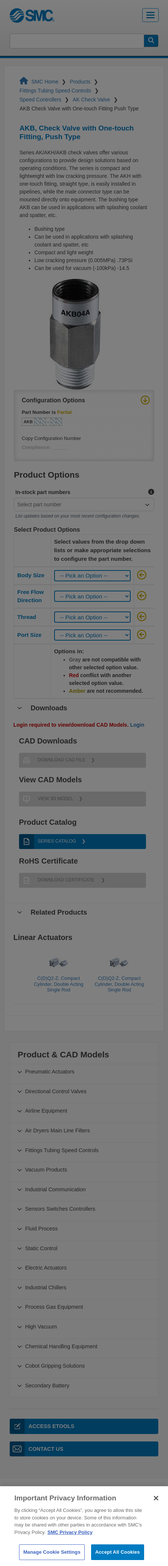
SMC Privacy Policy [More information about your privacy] (70, 1546)
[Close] (156, 1512)
